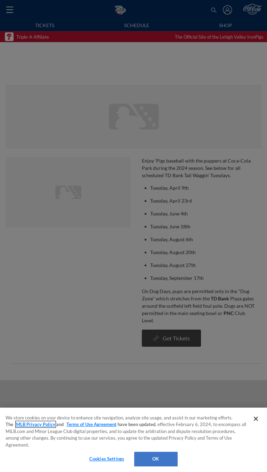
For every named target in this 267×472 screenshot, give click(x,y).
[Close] (256, 418)
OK (155, 459)
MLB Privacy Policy (35, 424)
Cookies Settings (106, 459)
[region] (133, 440)
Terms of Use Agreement (91, 424)
